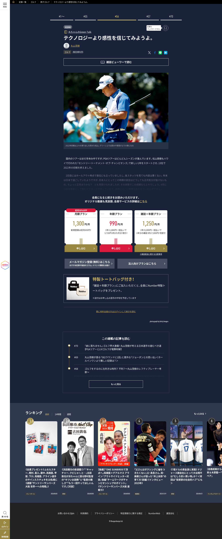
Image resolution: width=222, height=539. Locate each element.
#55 (85, 16)
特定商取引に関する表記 (131, 513)
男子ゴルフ (45, 2)
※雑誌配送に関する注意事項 (151, 254)
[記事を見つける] (5, 514)
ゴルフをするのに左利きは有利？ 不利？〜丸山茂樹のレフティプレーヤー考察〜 (117, 370)
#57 (148, 16)
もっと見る (116, 384)
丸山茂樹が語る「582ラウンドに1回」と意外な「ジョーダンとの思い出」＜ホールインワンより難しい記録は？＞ (118, 358)
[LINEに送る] (160, 53)
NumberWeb (154, 513)
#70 (171, 16)
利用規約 (84, 513)
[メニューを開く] (5, 5)
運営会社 (170, 513)
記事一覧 (22, 2)
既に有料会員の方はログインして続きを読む (116, 311)
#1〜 (62, 16)
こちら (143, 201)
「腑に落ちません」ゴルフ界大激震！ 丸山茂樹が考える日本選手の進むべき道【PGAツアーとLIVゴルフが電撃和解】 (117, 347)
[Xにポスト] (149, 53)
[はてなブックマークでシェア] (166, 53)
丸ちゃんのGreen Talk (79, 32)
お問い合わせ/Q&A (66, 513)
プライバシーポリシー (104, 513)
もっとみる (199, 413)
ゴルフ (33, 2)
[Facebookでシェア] (155, 53)
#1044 (68, 27)
